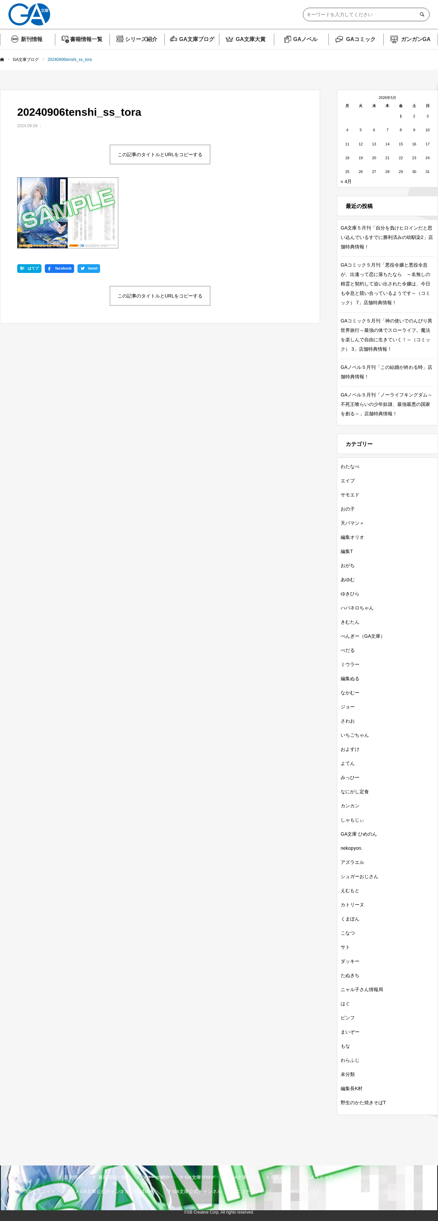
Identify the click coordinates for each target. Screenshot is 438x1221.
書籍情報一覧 (86, 39)
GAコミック (361, 39)
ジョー (348, 706)
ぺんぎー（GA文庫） (363, 636)
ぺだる (348, 650)
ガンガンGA (416, 39)
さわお (348, 721)
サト (345, 947)
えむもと (350, 890)
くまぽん (350, 918)
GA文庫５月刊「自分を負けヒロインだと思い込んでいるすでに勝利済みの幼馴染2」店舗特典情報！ (387, 237)
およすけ (350, 749)
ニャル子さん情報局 (362, 989)
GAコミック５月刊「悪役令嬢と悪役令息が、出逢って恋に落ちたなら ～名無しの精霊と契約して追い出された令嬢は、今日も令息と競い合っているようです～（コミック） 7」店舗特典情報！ (385, 283)
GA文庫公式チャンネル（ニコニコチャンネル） (223, 1191)
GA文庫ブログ (196, 39)
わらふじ (350, 1060)
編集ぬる (350, 678)
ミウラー (350, 664)
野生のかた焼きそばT (363, 1102)
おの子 (348, 509)
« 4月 (346, 181)
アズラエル (352, 862)
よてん (348, 763)
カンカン (350, 805)
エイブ (348, 480)
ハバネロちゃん (357, 607)
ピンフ (348, 1017)
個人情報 (344, 1191)
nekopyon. (352, 848)
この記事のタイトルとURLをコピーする (160, 154)
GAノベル (305, 39)
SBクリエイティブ (45, 1191)
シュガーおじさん (359, 876)
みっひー (350, 777)
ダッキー (350, 961)
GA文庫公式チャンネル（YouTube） (118, 1191)
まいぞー (350, 1032)
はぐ (345, 1003)
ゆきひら (350, 593)
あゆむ (348, 579)
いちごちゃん (355, 735)
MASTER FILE (304, 1191)
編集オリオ (352, 537)
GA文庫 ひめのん (359, 834)
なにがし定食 (355, 791)
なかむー (350, 692)
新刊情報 (31, 39)
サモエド (350, 494)
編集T (347, 551)
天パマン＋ (352, 523)
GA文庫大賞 (250, 39)
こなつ (348, 933)
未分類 (348, 1074)
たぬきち (350, 975)
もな (345, 1046)
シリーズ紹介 (141, 39)
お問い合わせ (383, 1191)
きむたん (350, 622)
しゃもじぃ (352, 820)
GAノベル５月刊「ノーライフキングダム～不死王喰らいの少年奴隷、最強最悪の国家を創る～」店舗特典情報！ (386, 404)
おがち (348, 565)
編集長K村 (352, 1088)
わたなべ (350, 466)
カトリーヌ (352, 904)
